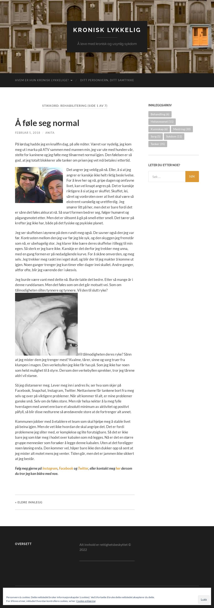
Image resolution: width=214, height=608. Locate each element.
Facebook (66, 468)
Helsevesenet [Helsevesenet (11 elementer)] (162, 121)
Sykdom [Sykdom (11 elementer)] (174, 136)
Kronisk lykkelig (107, 30)
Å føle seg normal (47, 123)
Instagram (49, 468)
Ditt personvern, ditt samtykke (107, 80)
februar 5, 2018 (27, 132)
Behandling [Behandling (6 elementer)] (160, 114)
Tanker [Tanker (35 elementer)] (158, 144)
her (118, 468)
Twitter (83, 468)
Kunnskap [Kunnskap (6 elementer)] (159, 129)
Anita (50, 132)
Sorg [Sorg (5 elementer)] (155, 136)
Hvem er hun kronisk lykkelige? (42, 80)
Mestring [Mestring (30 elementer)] (182, 129)
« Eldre (28, 502)
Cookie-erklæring (86, 601)
